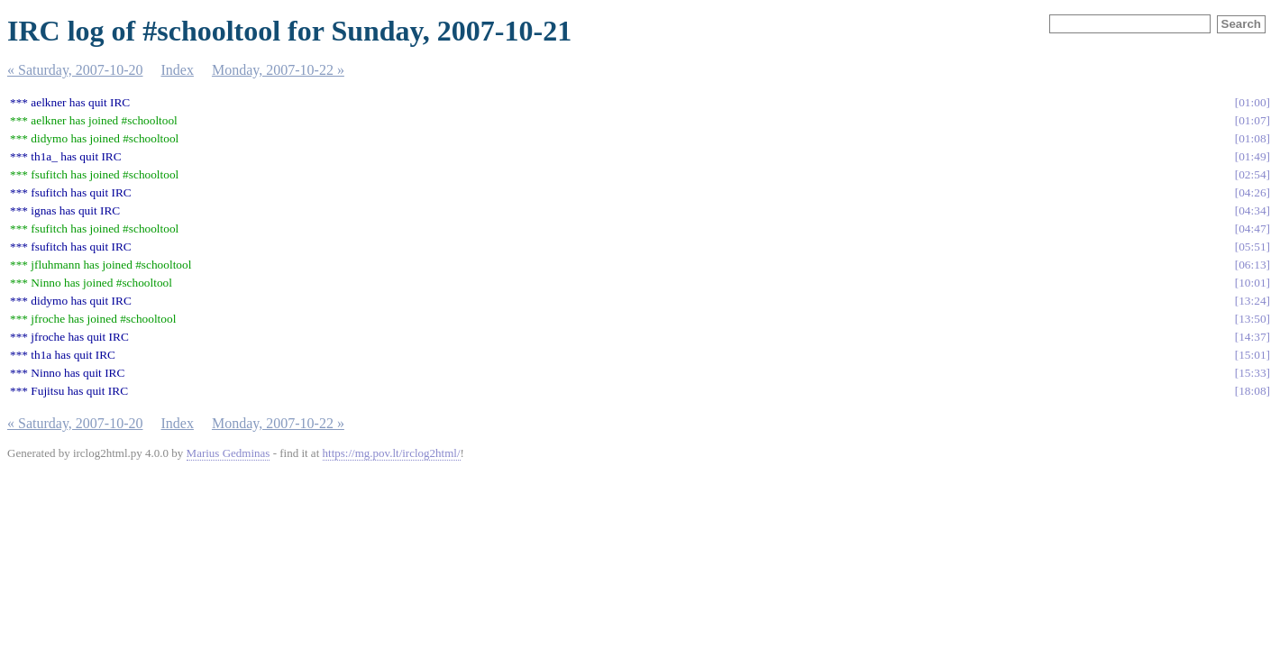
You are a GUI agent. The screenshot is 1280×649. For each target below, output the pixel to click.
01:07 (1252, 120)
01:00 (1252, 102)
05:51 (1252, 246)
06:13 (1252, 264)
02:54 (1252, 174)
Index (177, 70)
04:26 (1252, 192)
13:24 (1252, 300)
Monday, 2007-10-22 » (278, 70)
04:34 (1252, 210)
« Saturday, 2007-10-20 (75, 70)
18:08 (1252, 391)
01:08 (1252, 138)
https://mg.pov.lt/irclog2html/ (392, 453)
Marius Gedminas (228, 453)
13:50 (1252, 318)
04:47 (1252, 228)
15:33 (1252, 372)
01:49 (1252, 156)
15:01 (1252, 354)
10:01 (1252, 282)
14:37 (1252, 336)
